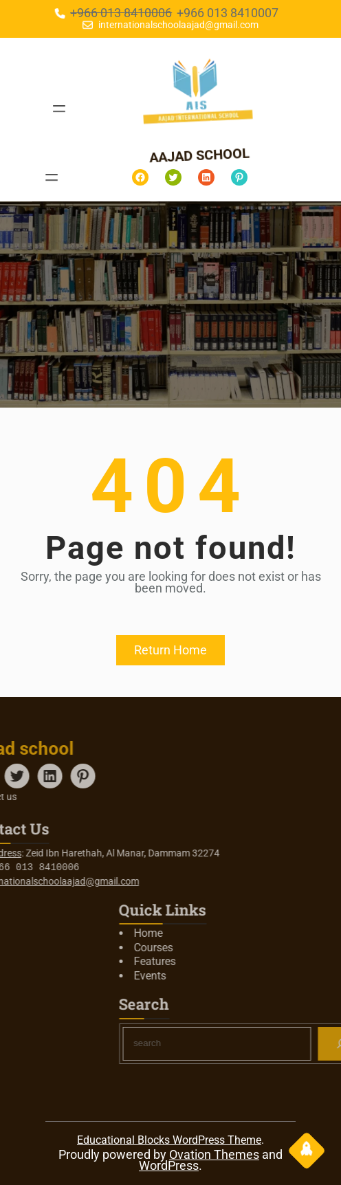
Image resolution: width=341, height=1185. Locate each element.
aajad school (204, 155)
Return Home (170, 650)
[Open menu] (59, 109)
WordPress (169, 1165)
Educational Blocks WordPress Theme (169, 1140)
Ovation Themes (214, 1154)
